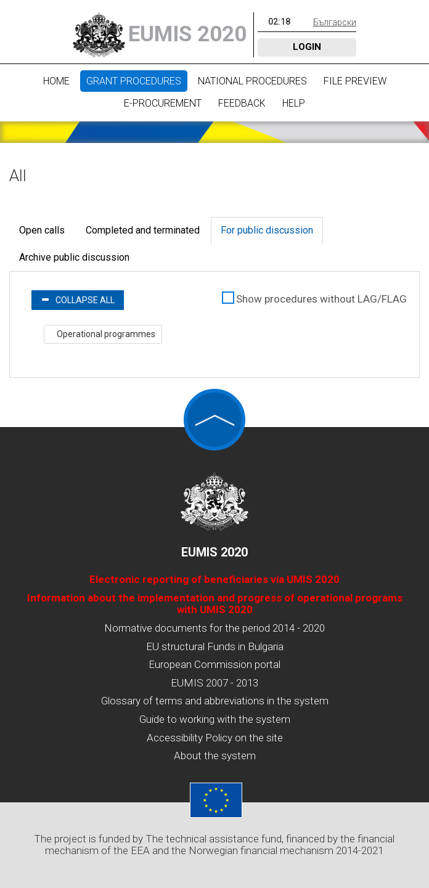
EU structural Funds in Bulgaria (215, 646)
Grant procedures (133, 81)
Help (293, 103)
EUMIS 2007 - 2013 (214, 683)
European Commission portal (214, 664)
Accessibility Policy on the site (215, 737)
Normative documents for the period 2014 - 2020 (214, 628)
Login (307, 46)
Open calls (42, 230)
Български (334, 22)
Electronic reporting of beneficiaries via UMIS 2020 (214, 579)
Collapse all (78, 300)
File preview (355, 81)
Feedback (242, 103)
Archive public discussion (74, 257)
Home (56, 81)
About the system (215, 755)
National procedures (252, 81)
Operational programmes (105, 334)
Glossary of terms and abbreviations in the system (215, 701)
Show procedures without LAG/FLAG (321, 299)
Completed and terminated (143, 230)
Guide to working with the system (214, 719)
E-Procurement (163, 103)
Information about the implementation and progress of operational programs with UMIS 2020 (214, 604)
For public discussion (267, 230)
